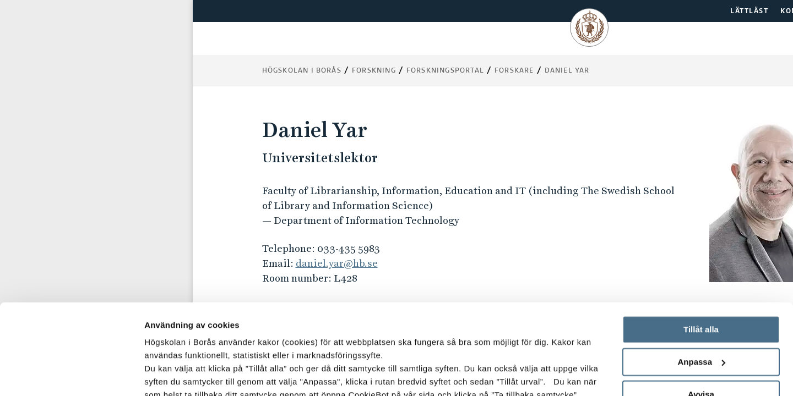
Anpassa (701, 284)
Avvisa (701, 316)
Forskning (374, 71)
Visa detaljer (168, 374)
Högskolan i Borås (301, 71)
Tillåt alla (701, 252)
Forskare (514, 71)
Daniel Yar (567, 71)
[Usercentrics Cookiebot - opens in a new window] (71, 374)
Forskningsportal (445, 71)
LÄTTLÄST (749, 11)
